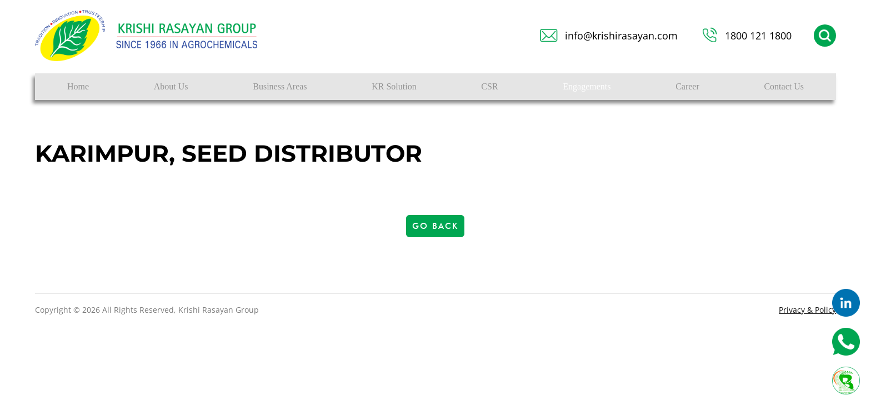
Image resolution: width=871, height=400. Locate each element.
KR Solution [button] (394, 86)
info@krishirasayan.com (621, 35)
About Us (171, 86)
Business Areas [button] (280, 86)
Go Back (435, 226)
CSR (489, 86)
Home (78, 86)
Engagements (586, 86)
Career (687, 86)
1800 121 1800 (758, 35)
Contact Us (784, 86)
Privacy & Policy (807, 309)
